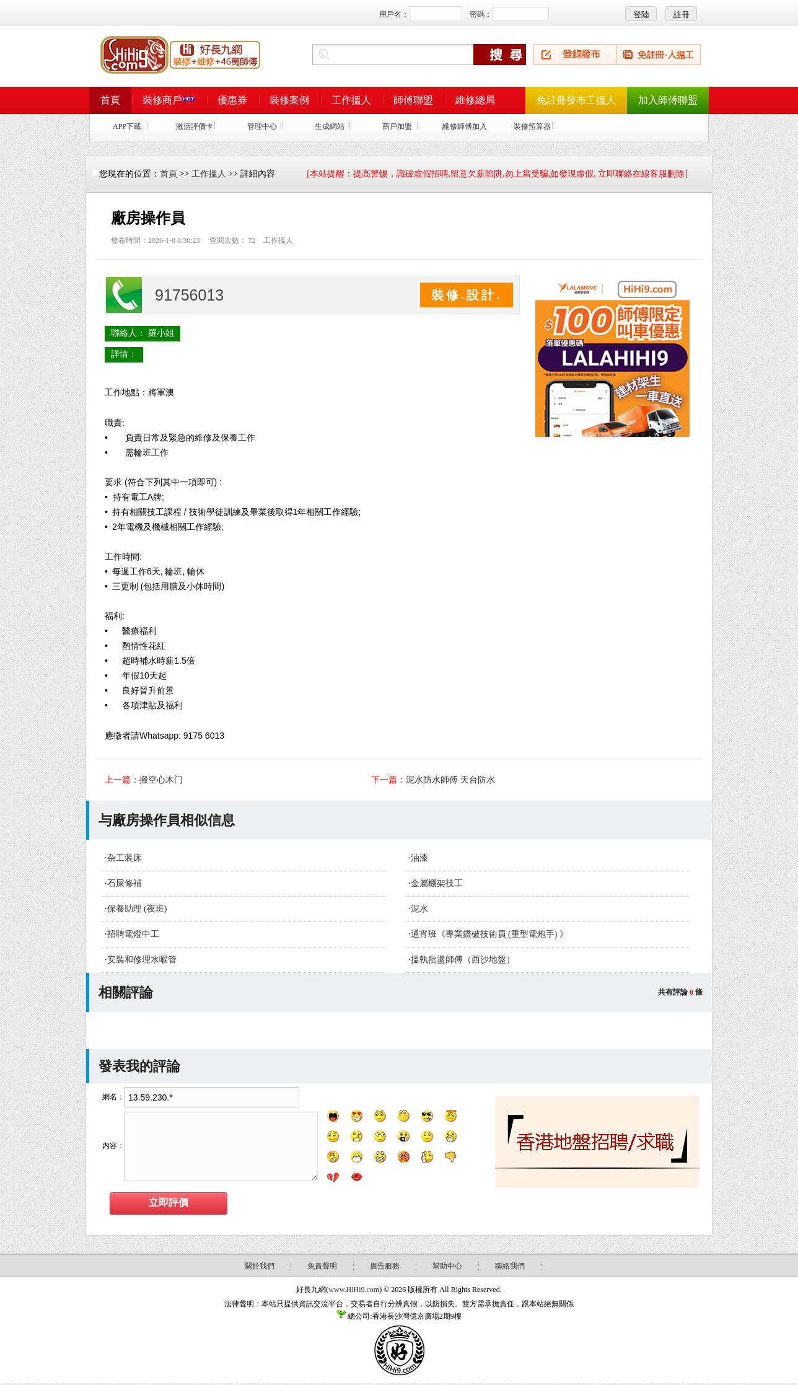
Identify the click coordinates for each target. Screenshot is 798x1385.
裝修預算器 (532, 126)
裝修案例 (289, 100)
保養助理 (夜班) (137, 908)
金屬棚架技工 (437, 883)
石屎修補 (124, 883)
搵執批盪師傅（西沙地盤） (463, 959)
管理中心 (262, 126)
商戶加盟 (397, 126)
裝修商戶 (168, 100)
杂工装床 (124, 858)
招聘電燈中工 (133, 934)
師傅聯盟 (413, 100)
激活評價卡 (194, 126)
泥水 (419, 908)
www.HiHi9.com (353, 1289)
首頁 (110, 100)
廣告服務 (385, 1266)
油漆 (419, 858)
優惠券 (232, 100)
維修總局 (475, 100)
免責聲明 (322, 1266)
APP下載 (127, 126)
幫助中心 (447, 1266)
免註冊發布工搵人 (576, 100)
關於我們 (259, 1266)
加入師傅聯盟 (668, 100)
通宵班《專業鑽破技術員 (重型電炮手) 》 (489, 934)
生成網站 (329, 126)
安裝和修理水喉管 (142, 959)
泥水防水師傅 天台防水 (450, 780)
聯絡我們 (510, 1266)
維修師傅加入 (464, 126)
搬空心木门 (161, 780)
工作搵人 (351, 100)
